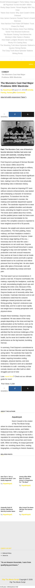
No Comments (19, 93)
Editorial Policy (7, 553)
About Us (5, 555)
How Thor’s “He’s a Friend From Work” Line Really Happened (8, 478)
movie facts (9, 376)
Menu (31, 64)
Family (3, 93)
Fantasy (10, 93)
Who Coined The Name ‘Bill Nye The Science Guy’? (26, 509)
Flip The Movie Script (10, 579)
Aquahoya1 (7, 90)
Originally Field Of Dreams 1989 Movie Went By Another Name (8, 509)
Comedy (5, 72)
